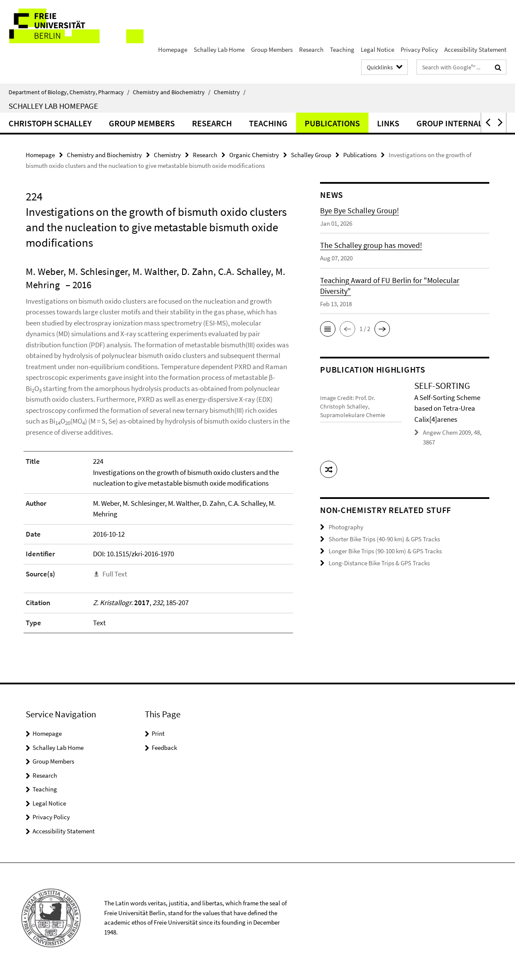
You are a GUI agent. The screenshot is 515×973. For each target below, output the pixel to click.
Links (388, 123)
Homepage (172, 49)
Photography (346, 526)
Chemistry (230, 92)
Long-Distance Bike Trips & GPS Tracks (379, 562)
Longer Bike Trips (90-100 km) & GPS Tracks (385, 550)
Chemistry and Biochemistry (171, 92)
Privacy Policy (419, 49)
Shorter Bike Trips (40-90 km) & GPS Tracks (384, 538)
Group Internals (451, 123)
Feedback (164, 747)
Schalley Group (311, 155)
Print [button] (158, 733)
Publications (332, 123)
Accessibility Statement (475, 49)
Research (311, 49)
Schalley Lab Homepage (53, 106)
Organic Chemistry (254, 155)
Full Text (114, 574)
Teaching (342, 49)
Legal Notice (377, 49)
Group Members (272, 49)
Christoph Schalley (50, 123)
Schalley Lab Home (219, 49)
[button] (487, 123)
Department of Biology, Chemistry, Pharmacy (69, 92)
